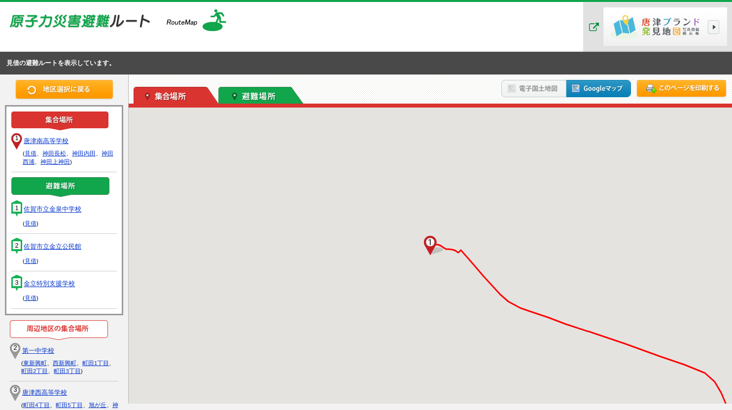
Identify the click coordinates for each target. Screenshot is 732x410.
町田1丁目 (95, 363)
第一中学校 (38, 350)
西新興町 (64, 363)
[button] (430, 246)
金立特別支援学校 (49, 284)
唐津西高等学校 (44, 392)
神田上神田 (55, 162)
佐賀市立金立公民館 (52, 246)
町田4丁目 (36, 405)
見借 (30, 153)
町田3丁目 (67, 371)
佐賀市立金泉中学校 (52, 209)
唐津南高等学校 (46, 141)
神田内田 (84, 153)
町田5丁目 (69, 405)
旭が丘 (97, 405)
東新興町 (35, 363)
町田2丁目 (34, 371)
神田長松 (54, 153)
